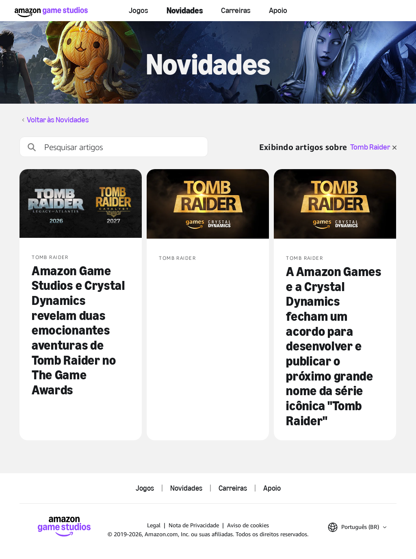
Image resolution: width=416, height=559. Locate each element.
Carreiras (236, 10)
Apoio (278, 10)
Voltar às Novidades (58, 120)
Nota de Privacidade (194, 525)
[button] (357, 527)
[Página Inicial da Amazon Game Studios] (51, 12)
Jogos (138, 10)
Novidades (185, 10)
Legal (153, 525)
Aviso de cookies (248, 525)
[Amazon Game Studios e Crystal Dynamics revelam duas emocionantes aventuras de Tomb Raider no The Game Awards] (81, 204)
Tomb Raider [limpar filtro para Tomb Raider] (373, 147)
